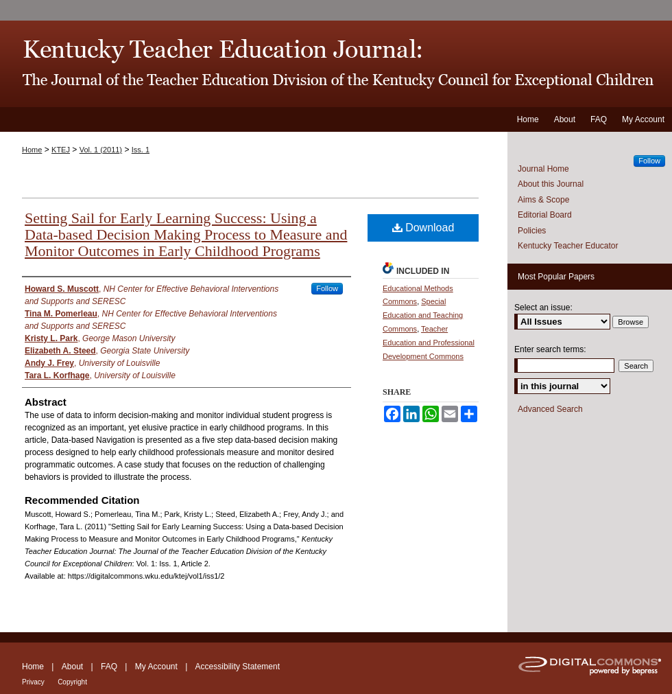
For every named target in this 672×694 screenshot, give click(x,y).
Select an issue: (543, 307)
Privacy (33, 682)
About (72, 666)
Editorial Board (545, 215)
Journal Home (543, 169)
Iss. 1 (140, 150)
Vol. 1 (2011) (101, 150)
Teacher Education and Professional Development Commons (429, 342)
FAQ (109, 666)
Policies (532, 230)
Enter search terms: (550, 349)
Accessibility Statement (237, 666)
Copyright (72, 682)
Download (423, 227)
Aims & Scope (543, 200)
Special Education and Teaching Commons (423, 315)
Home (32, 150)
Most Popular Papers (556, 276)
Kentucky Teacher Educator (568, 246)
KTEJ (60, 150)
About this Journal (551, 184)
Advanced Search (550, 409)
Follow (327, 288)
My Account (156, 666)
